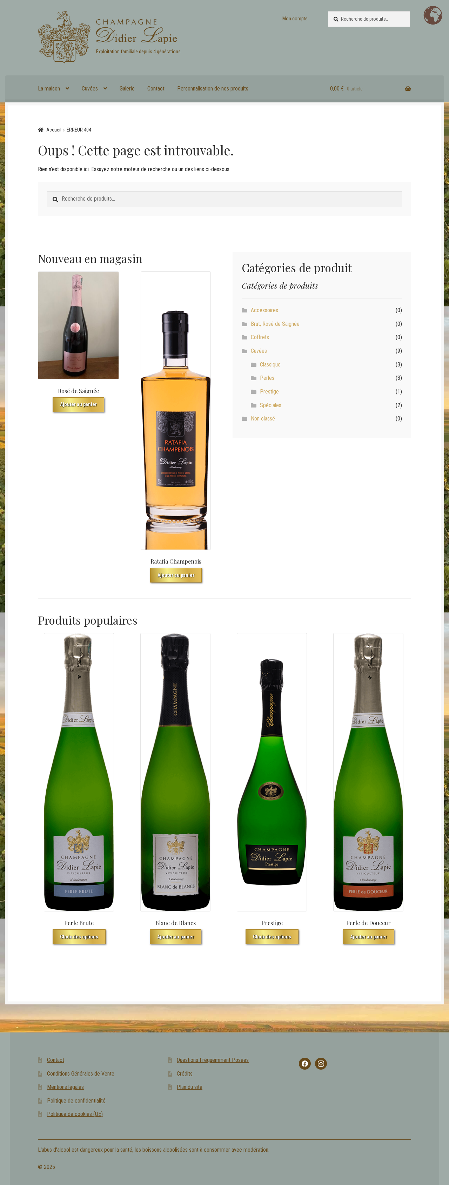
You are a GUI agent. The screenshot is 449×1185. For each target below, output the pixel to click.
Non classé (263, 418)
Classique (270, 364)
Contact (156, 88)
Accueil (53, 130)
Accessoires (264, 310)
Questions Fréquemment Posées (213, 1060)
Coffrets (260, 337)
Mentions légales (65, 1087)
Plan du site (189, 1087)
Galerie (127, 88)
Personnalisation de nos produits (212, 88)
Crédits (185, 1073)
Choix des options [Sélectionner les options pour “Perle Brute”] (79, 937)
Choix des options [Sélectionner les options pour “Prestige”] (272, 937)
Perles (267, 378)
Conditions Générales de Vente (80, 1073)
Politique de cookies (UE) (75, 1114)
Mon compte (295, 18)
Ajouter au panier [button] (78, 404)
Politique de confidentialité (76, 1100)
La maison (49, 88)
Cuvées (90, 88)
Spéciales (270, 405)
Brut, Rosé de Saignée (275, 324)
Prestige (269, 391)
